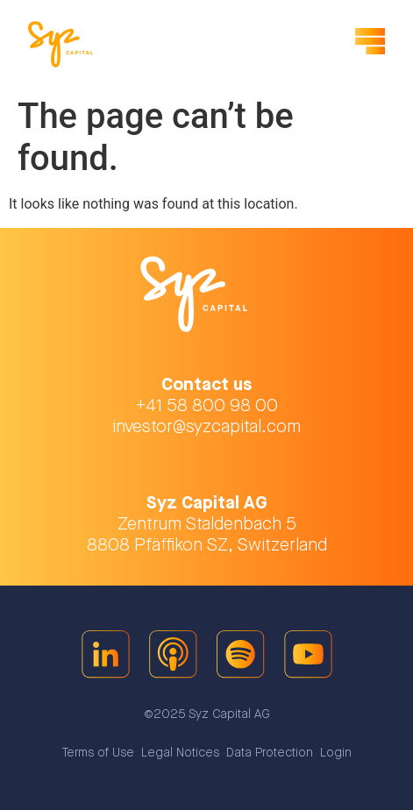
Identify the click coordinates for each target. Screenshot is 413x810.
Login (336, 753)
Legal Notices (180, 753)
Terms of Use (98, 753)
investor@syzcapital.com (206, 426)
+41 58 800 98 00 (207, 405)
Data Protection (269, 753)
